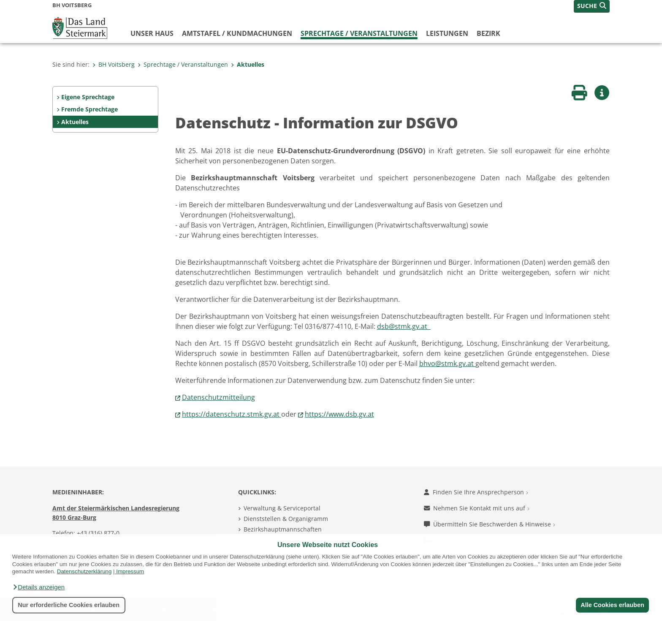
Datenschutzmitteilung (218, 397)
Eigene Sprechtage (87, 97)
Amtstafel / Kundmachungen (237, 33)
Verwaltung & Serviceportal (282, 508)
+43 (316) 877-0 (98, 533)
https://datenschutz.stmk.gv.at (231, 414)
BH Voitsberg (113, 64)
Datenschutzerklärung (84, 571)
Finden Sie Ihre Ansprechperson (476, 492)
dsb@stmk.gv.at (404, 326)
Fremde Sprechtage (89, 109)
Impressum (130, 571)
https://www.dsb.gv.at (339, 414)
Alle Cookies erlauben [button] (612, 605)
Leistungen (447, 33)
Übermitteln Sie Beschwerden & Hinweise (489, 524)
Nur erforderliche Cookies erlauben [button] (68, 605)
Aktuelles (247, 64)
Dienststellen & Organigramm (286, 519)
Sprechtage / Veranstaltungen (359, 33)
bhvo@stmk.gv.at (447, 363)
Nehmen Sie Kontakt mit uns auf (476, 508)
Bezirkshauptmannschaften (283, 529)
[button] (38, 587)
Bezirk (488, 33)
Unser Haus (152, 33)
